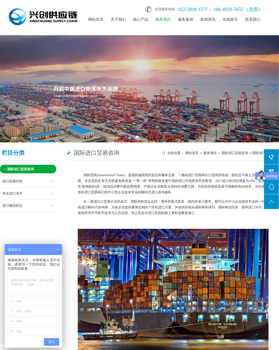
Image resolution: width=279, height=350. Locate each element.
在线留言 (230, 19)
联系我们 (252, 19)
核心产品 (140, 19)
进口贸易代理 (12, 181)
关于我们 (118, 19)
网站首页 (95, 19)
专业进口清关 (12, 193)
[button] (137, 136)
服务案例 (185, 19)
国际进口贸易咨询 (20, 169)
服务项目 (163, 19)
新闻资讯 (208, 19)
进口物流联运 (12, 205)
